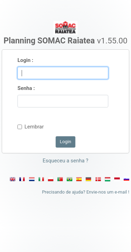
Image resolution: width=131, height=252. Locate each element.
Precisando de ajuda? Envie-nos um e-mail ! (85, 192)
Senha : (26, 88)
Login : (25, 60)
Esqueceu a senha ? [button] (65, 161)
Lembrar (34, 127)
